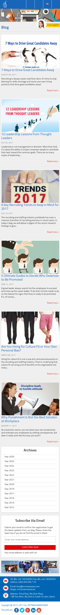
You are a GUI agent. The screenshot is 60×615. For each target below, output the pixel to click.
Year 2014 (9, 507)
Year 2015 (9, 503)
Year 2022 (9, 475)
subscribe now (30, 547)
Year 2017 (9, 494)
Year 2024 (9, 466)
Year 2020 (9, 484)
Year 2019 (9, 489)
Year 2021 (9, 480)
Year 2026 (9, 457)
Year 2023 (9, 470)
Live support (53, 25)
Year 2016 (9, 498)
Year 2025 (9, 461)
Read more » (53, 90)
